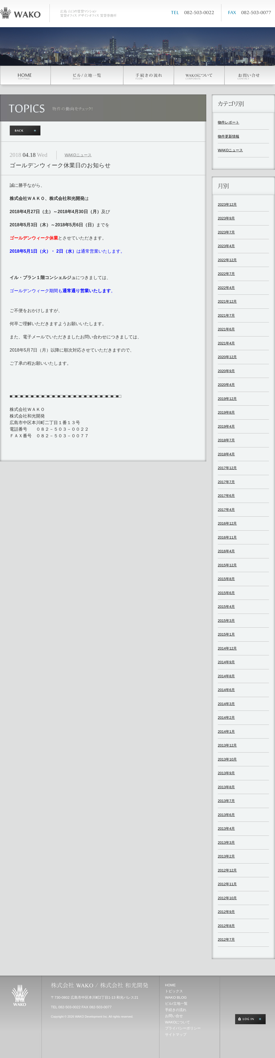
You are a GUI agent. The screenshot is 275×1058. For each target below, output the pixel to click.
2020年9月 (226, 371)
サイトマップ (175, 1034)
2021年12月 (227, 301)
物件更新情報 (228, 136)
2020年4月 (226, 385)
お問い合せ (174, 1016)
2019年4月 (226, 426)
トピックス (174, 991)
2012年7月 (226, 939)
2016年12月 (227, 523)
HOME (170, 985)
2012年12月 (227, 870)
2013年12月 (227, 745)
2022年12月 (227, 260)
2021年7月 (226, 315)
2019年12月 (227, 399)
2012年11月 (227, 884)
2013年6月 (226, 815)
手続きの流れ (175, 1010)
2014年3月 (226, 704)
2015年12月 (227, 565)
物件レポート (228, 122)
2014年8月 (226, 676)
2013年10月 (227, 759)
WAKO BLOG (176, 997)
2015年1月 (226, 634)
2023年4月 (226, 246)
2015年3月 (226, 621)
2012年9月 (226, 912)
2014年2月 (226, 717)
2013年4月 (226, 828)
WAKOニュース (78, 155)
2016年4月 (226, 551)
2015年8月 (226, 579)
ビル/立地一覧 (176, 1003)
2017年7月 (226, 482)
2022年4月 (226, 288)
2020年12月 (227, 357)
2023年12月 (227, 204)
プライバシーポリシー (183, 1028)
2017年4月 (226, 510)
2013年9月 (226, 773)
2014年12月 (227, 648)
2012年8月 (226, 926)
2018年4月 (226, 454)
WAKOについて (177, 1022)
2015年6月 (226, 593)
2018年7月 (226, 440)
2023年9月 (226, 218)
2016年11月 (227, 537)
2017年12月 (227, 468)
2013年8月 (226, 787)
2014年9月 (226, 662)
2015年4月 (226, 607)
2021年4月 (226, 343)
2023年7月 (226, 232)
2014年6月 (226, 690)
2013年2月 (226, 856)
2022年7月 (226, 274)
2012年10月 (227, 898)
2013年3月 (226, 842)
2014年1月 (226, 732)
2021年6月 (226, 329)
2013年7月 (226, 801)
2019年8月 (226, 412)
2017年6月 (226, 496)
